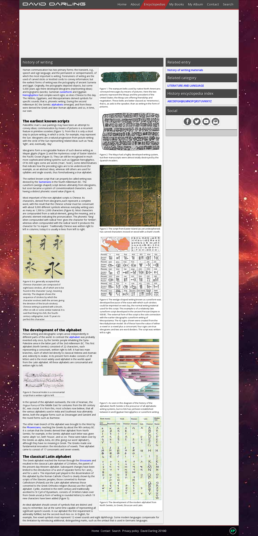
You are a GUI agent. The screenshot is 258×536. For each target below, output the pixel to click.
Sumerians (45, 181)
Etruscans (85, 460)
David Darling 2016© (153, 531)
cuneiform (66, 91)
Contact (213, 4)
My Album (195, 4)
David (34, 3)
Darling (67, 3)
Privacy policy (130, 531)
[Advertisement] (119, 33)
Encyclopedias (154, 4)
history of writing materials (185, 70)
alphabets (57, 104)
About (135, 4)
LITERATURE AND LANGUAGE (185, 85)
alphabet (74, 337)
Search (228, 4)
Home (122, 4)
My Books (176, 4)
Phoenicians (34, 427)
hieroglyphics (30, 95)
